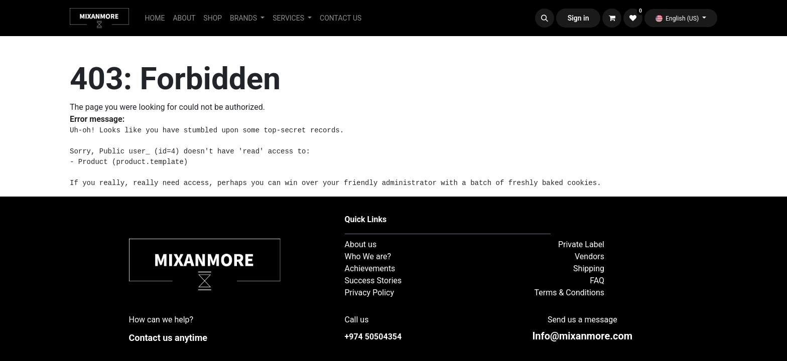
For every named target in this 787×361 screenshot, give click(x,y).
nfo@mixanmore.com (582, 336)
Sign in (578, 18)
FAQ (597, 280)
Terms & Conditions (570, 292)
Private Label (581, 244)
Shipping (588, 268)
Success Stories (373, 280)
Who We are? (368, 256)
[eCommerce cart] (611, 18)
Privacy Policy (370, 292)
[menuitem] (155, 18)
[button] (544, 18)
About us (361, 244)
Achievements (370, 268)
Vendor (587, 256)
